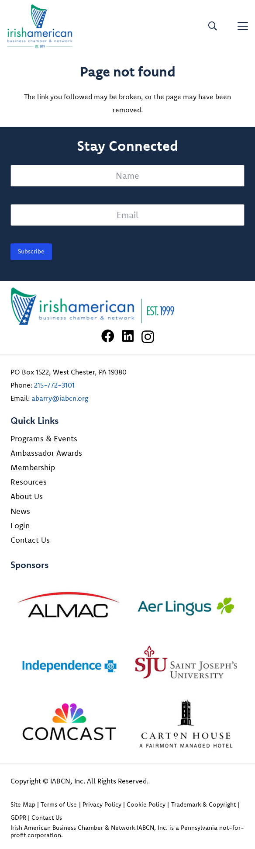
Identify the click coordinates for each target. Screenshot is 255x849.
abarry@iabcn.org (59, 398)
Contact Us (30, 540)
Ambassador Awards (46, 453)
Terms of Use (59, 804)
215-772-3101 (54, 385)
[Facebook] (107, 336)
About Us (26, 496)
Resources (28, 482)
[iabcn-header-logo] (40, 26)
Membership (32, 467)
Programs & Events (43, 438)
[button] (212, 26)
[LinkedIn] (128, 336)
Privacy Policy (102, 804)
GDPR (18, 817)
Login (20, 525)
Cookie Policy (146, 804)
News (20, 511)
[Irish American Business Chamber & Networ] (127, 306)
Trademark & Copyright (203, 804)
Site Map (22, 804)
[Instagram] (147, 336)
